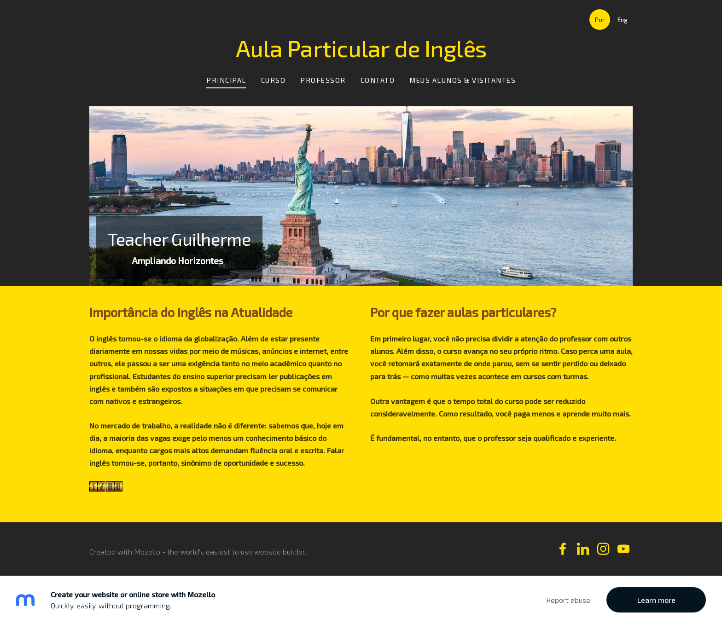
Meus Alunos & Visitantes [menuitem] (462, 80)
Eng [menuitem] (622, 19)
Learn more (656, 599)
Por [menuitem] (600, 19)
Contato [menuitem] (378, 80)
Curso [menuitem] (273, 80)
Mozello (147, 551)
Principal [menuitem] (226, 80)
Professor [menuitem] (323, 80)
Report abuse (568, 599)
